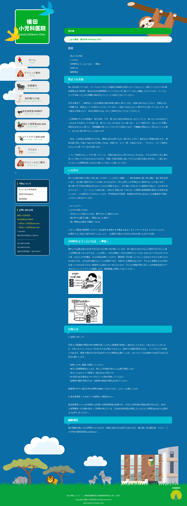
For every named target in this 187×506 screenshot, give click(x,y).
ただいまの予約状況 (28, 189)
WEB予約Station (26, 194)
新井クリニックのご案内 (32, 163)
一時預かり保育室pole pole (32, 125)
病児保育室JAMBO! (32, 112)
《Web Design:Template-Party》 (93, 503)
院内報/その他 (32, 99)
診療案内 (32, 86)
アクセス (32, 150)
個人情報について (73, 495)
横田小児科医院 (90, 499)
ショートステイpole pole (32, 138)
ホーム (32, 61)
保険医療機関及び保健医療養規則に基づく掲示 (102, 495)
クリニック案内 (32, 74)
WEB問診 (23, 199)
